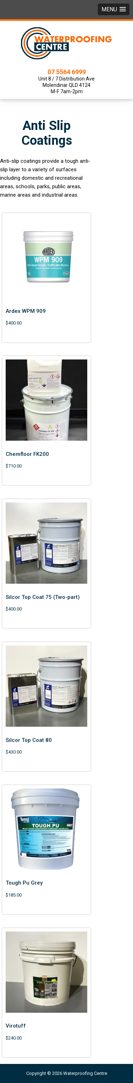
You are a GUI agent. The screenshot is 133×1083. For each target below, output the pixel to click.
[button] (113, 9)
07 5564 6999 (67, 72)
